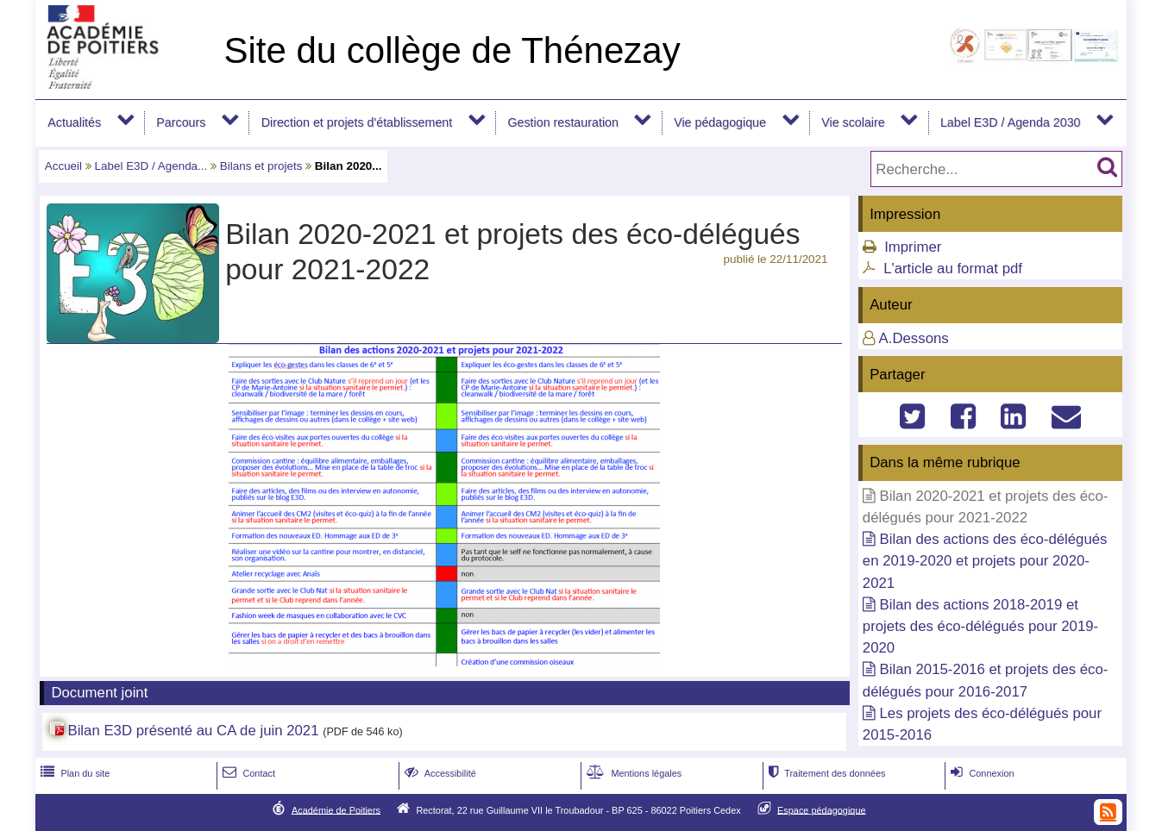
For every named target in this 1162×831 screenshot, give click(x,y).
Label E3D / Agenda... (151, 165)
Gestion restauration (562, 122)
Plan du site (73, 773)
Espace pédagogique (821, 809)
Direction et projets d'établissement (357, 122)
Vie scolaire (852, 122)
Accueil (63, 165)
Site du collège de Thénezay (451, 50)
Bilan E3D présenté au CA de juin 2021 (192, 730)
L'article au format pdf (952, 268)
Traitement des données (825, 773)
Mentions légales (632, 773)
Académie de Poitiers (336, 809)
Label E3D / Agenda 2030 (1010, 122)
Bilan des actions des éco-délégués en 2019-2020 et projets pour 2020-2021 (985, 560)
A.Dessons (914, 338)
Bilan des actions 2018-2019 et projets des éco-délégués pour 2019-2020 (980, 626)
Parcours (180, 122)
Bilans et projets (261, 165)
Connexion (980, 773)
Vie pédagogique (720, 122)
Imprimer (912, 247)
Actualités (74, 122)
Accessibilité (438, 773)
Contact (247, 773)
